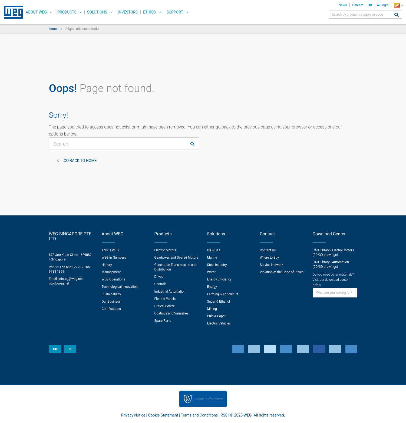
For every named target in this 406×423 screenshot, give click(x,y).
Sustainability (111, 294)
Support (175, 12)
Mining (212, 309)
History (107, 265)
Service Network (271, 265)
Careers (357, 5)
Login (382, 5)
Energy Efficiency (219, 279)
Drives (158, 277)
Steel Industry (217, 265)
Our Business (111, 301)
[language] (398, 5)
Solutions (97, 12)
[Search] (396, 15)
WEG (11, 12)
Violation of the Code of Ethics (282, 272)
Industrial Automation (170, 291)
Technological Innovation (120, 287)
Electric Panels (165, 299)
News (343, 5)
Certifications (111, 309)
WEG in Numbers (114, 257)
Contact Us (268, 250)
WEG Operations (113, 279)
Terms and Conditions (199, 415)
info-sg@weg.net (70, 279)
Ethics (149, 12)
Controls (160, 284)
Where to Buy (269, 257)
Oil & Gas (213, 250)
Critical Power (164, 306)
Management (111, 272)
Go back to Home (80, 160)
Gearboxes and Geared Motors (176, 257)
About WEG (36, 12)
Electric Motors (165, 250)
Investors (128, 12)
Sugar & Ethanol (218, 301)
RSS (224, 415)
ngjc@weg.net (59, 283)
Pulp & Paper (216, 316)
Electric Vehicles (219, 323)
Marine (212, 257)
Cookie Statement (163, 415)
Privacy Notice (133, 415)
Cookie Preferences (208, 399)
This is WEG (110, 250)
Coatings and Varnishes (171, 313)
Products (67, 12)
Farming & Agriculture (222, 294)
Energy (212, 287)
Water (211, 272)
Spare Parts (162, 321)
